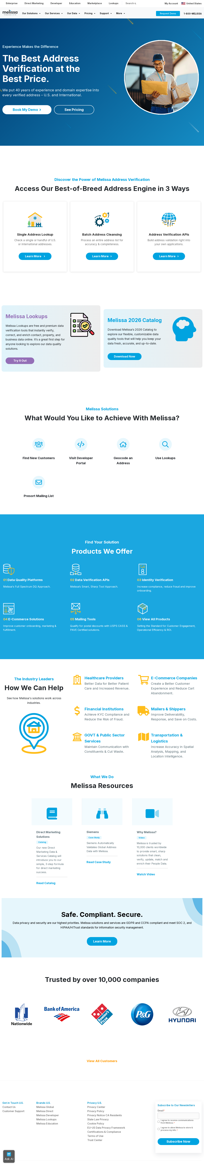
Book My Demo (27, 110)
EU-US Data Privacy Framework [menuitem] (106, 1113)
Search (131, 3)
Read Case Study (99, 862)
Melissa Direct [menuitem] (44, 1096)
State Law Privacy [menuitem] (98, 1104)
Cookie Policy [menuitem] (95, 1108)
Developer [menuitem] (56, 3)
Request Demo (168, 13)
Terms (37, 1156)
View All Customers (102, 1046)
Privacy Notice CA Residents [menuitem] (104, 1100)
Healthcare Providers (104, 678)
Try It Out (20, 360)
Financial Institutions (104, 709)
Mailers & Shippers (168, 709)
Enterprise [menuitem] (12, 3)
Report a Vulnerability (56, 1156)
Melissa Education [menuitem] (47, 1108)
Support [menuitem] (104, 13)
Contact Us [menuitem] (8, 1092)
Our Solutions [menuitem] (30, 13)
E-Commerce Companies (174, 678)
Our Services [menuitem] (52, 13)
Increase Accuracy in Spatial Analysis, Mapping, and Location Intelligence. (172, 751)
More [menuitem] (119, 13)
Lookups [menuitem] (113, 3)
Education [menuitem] (74, 3)
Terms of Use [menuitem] (95, 1121)
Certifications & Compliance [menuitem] (104, 1117)
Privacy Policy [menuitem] (95, 1096)
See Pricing (74, 110)
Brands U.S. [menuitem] (43, 1088)
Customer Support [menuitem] (13, 1096)
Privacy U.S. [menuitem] (94, 1088)
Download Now (124, 356)
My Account (171, 3)
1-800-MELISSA (193, 13)
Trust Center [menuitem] (94, 1125)
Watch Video (146, 874)
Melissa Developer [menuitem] (47, 1100)
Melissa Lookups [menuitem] (46, 1104)
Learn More (102, 941)
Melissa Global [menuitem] (45, 1092)
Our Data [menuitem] (72, 13)
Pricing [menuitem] (88, 13)
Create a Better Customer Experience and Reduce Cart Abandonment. (172, 688)
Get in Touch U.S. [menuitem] (12, 1088)
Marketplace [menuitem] (94, 3)
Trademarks (25, 1156)
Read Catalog (45, 883)
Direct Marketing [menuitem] (34, 3)
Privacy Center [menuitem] (96, 1092)
